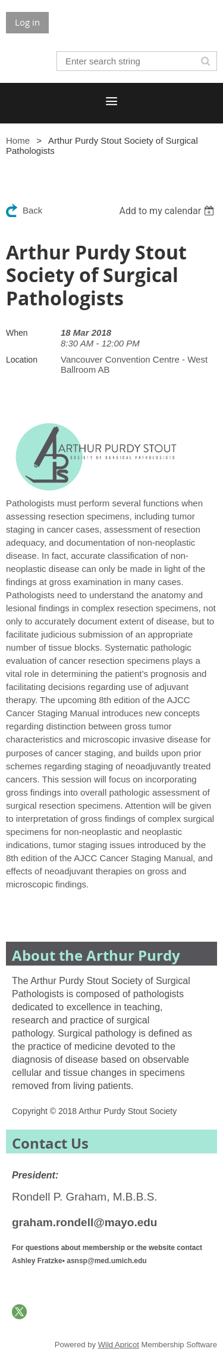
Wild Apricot (118, 1344)
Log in (27, 22)
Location (21, 359)
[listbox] (168, 210)
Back (32, 210)
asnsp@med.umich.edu (106, 1261)
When (17, 333)
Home (18, 140)
